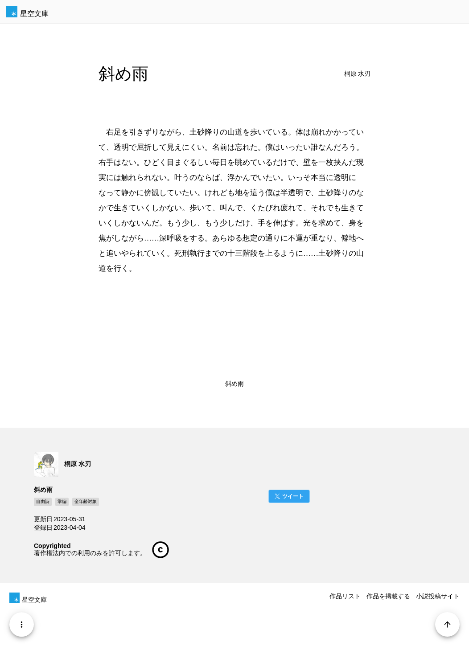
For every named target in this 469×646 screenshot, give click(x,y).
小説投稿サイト (438, 596)
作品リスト (345, 596)
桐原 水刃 (357, 73)
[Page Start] (447, 624)
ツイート (293, 496)
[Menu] (21, 624)
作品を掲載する (388, 596)
